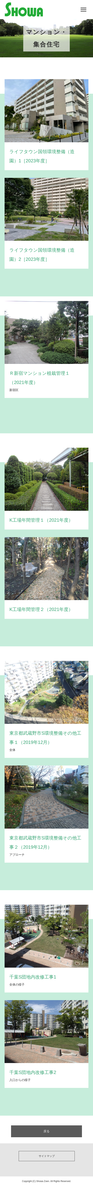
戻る (46, 1131)
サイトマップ (47, 1156)
